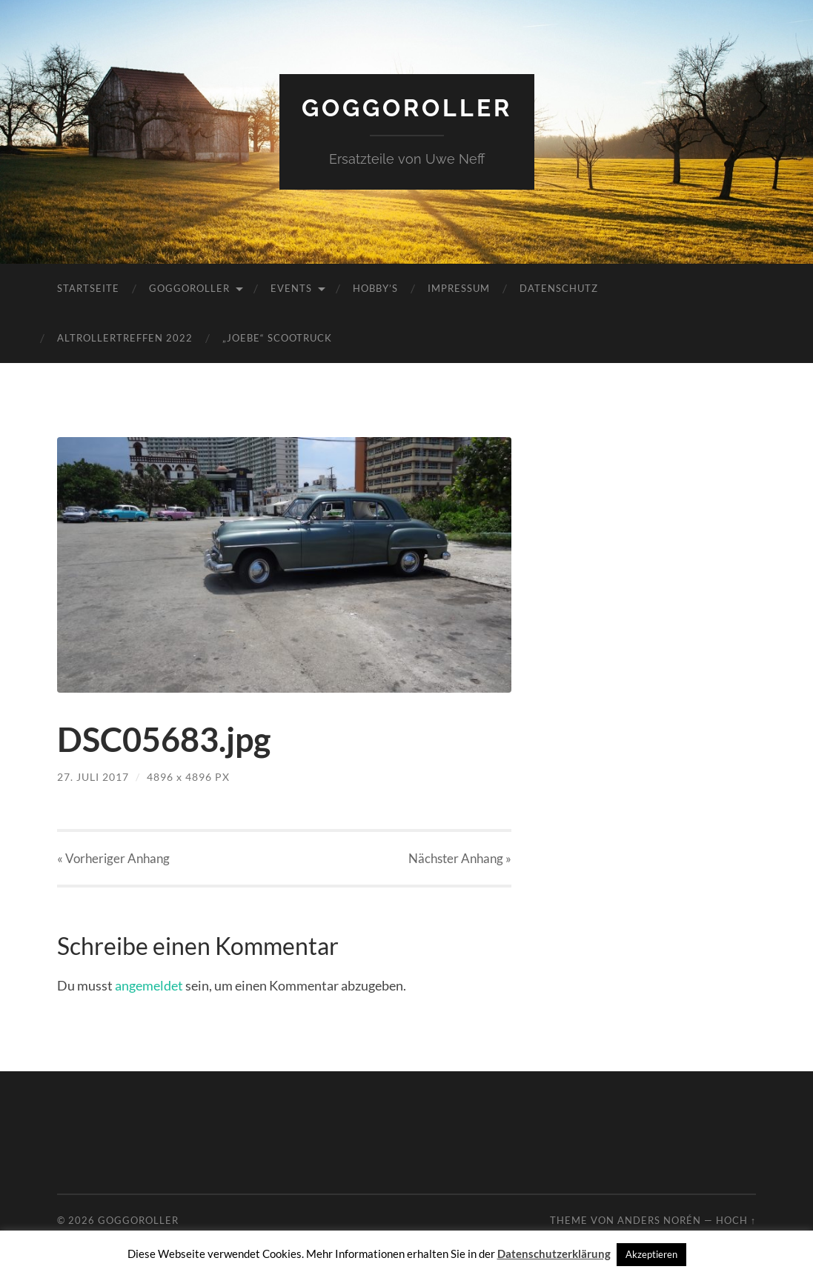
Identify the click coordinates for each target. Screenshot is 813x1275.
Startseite (88, 288)
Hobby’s (375, 288)
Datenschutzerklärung (554, 1253)
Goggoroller (407, 107)
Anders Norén (659, 1220)
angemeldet (149, 985)
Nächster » (459, 858)
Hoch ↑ (736, 1220)
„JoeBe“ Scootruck (277, 338)
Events (291, 288)
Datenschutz (559, 288)
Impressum (459, 288)
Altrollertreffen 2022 (125, 338)
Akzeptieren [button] (651, 1254)
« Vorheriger (113, 858)
